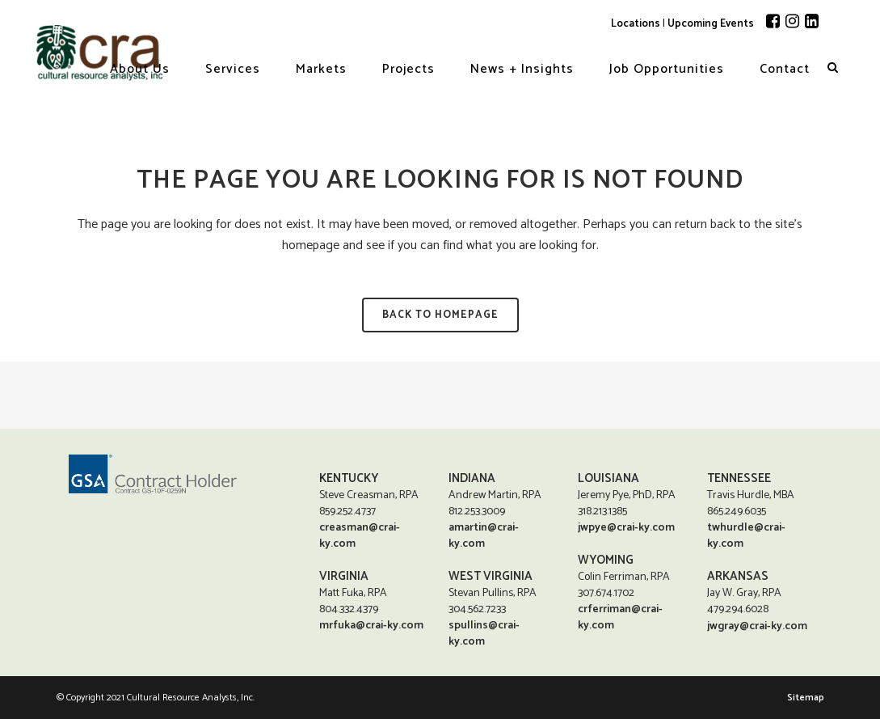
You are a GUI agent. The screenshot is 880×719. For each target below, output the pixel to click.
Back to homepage (440, 315)
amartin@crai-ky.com (483, 535)
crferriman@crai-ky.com (620, 617)
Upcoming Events (710, 23)
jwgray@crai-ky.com (757, 627)
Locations (635, 23)
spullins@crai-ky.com (484, 633)
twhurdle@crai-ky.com (746, 535)
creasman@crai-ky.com (359, 535)
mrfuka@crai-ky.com (371, 625)
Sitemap (805, 697)
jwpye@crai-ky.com (626, 527)
